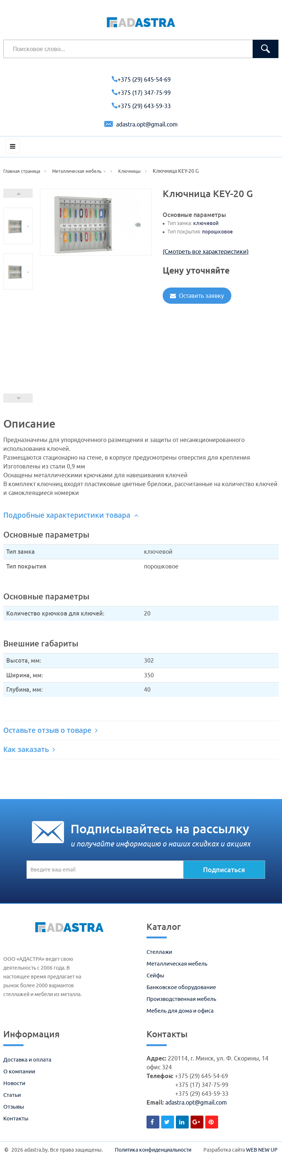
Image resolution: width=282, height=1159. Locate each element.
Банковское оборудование (181, 987)
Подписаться (224, 869)
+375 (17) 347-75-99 (141, 92)
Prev (18, 398)
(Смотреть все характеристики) (206, 251)
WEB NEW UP (262, 1150)
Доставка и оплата (27, 1059)
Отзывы (13, 1106)
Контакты (15, 1118)
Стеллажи (159, 952)
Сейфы (155, 975)
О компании (19, 1071)
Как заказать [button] (29, 749)
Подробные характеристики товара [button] (70, 515)
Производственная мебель (181, 999)
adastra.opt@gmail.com (141, 124)
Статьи (12, 1095)
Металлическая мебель (177, 963)
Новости (14, 1083)
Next (18, 193)
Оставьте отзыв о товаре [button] (50, 730)
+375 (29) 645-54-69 (141, 79)
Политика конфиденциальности (153, 1150)
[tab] (141, 515)
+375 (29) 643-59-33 (141, 106)
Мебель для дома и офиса (180, 1011)
